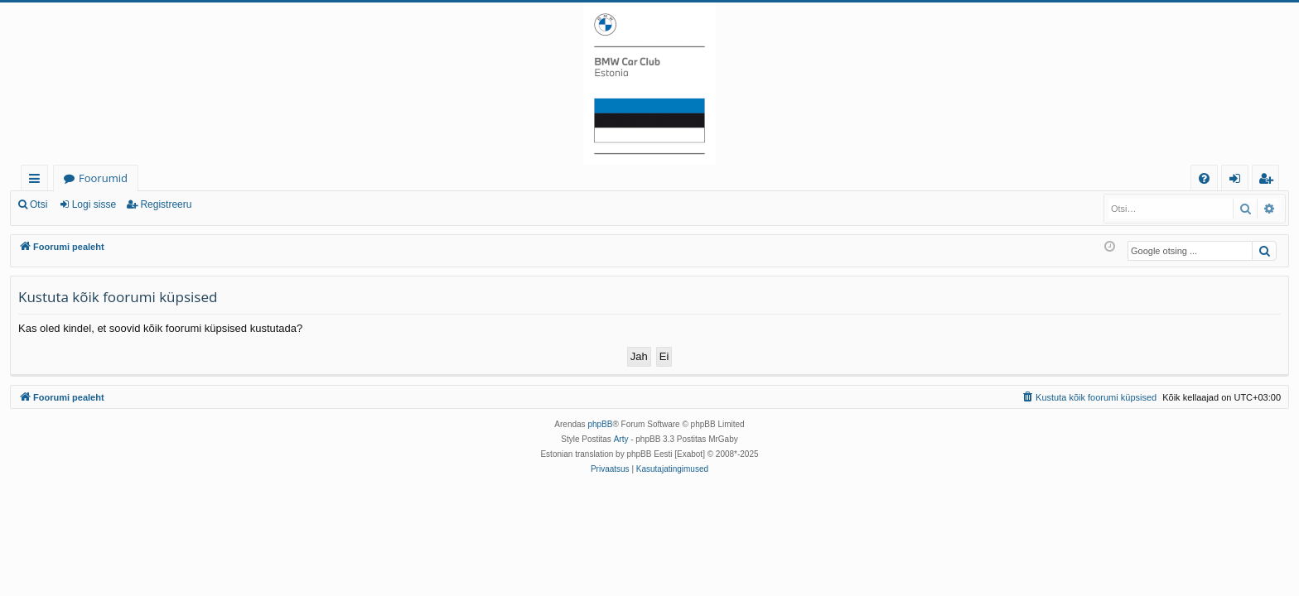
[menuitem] (1204, 178)
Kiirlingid (37, 181)
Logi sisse (94, 204)
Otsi (38, 204)
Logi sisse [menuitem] (1238, 181)
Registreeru (165, 204)
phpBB (599, 424)
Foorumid (103, 178)
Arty (621, 439)
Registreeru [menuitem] (1269, 181)
